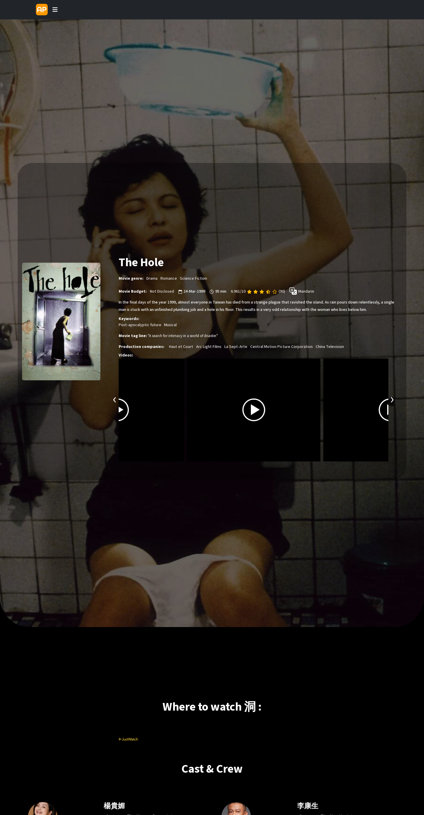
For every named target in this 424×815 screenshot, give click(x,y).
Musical (170, 325)
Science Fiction (193, 278)
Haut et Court (181, 347)
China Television (330, 347)
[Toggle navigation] (55, 9)
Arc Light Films (208, 347)
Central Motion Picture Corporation (281, 347)
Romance (168, 278)
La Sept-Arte (235, 347)
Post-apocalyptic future (140, 325)
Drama (152, 278)
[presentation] (115, 399)
